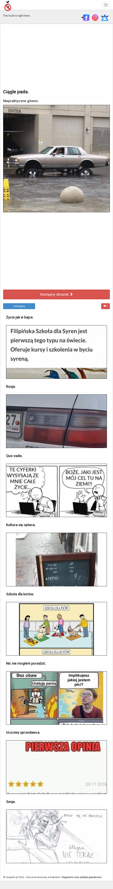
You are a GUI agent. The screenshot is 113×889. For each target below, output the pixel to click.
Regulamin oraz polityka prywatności (82, 877)
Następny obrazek (56, 294)
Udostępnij (19, 306)
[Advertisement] (56, 56)
